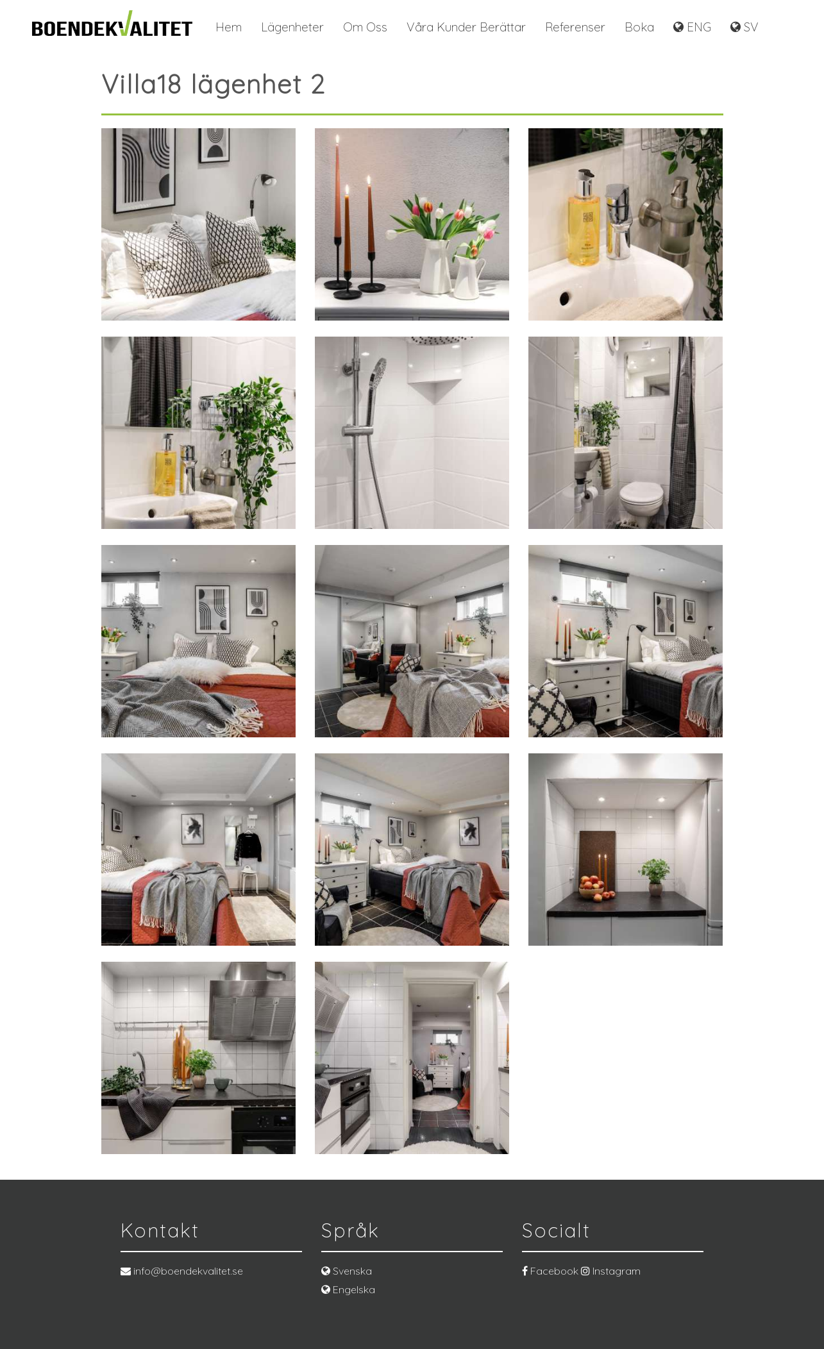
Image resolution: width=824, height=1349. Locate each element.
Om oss (365, 27)
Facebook (550, 1270)
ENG (692, 27)
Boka (639, 27)
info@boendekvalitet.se (182, 1270)
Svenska (346, 1270)
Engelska (348, 1289)
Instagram (611, 1270)
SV (744, 27)
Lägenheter (292, 27)
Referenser (575, 27)
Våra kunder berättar (466, 27)
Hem (228, 27)
